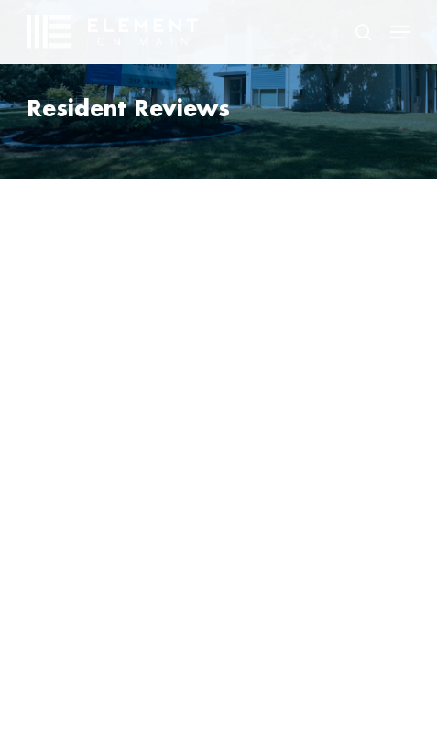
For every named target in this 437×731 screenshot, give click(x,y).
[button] (400, 32)
